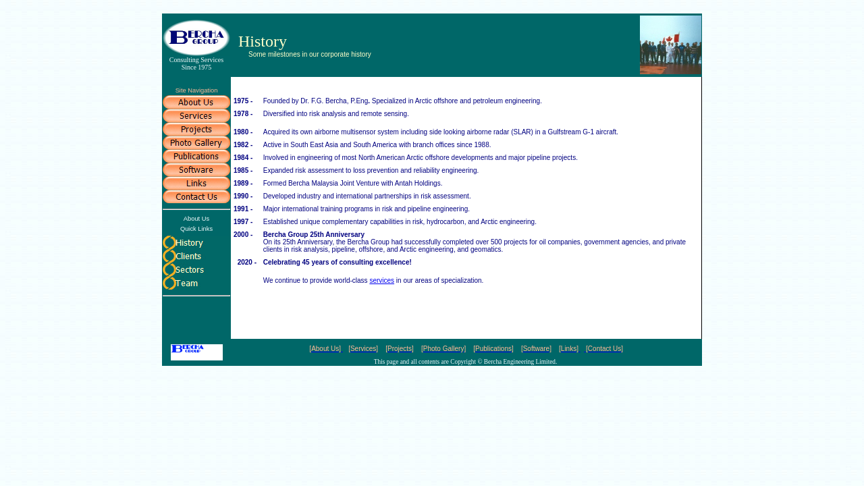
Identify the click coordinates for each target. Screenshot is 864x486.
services (381, 280)
